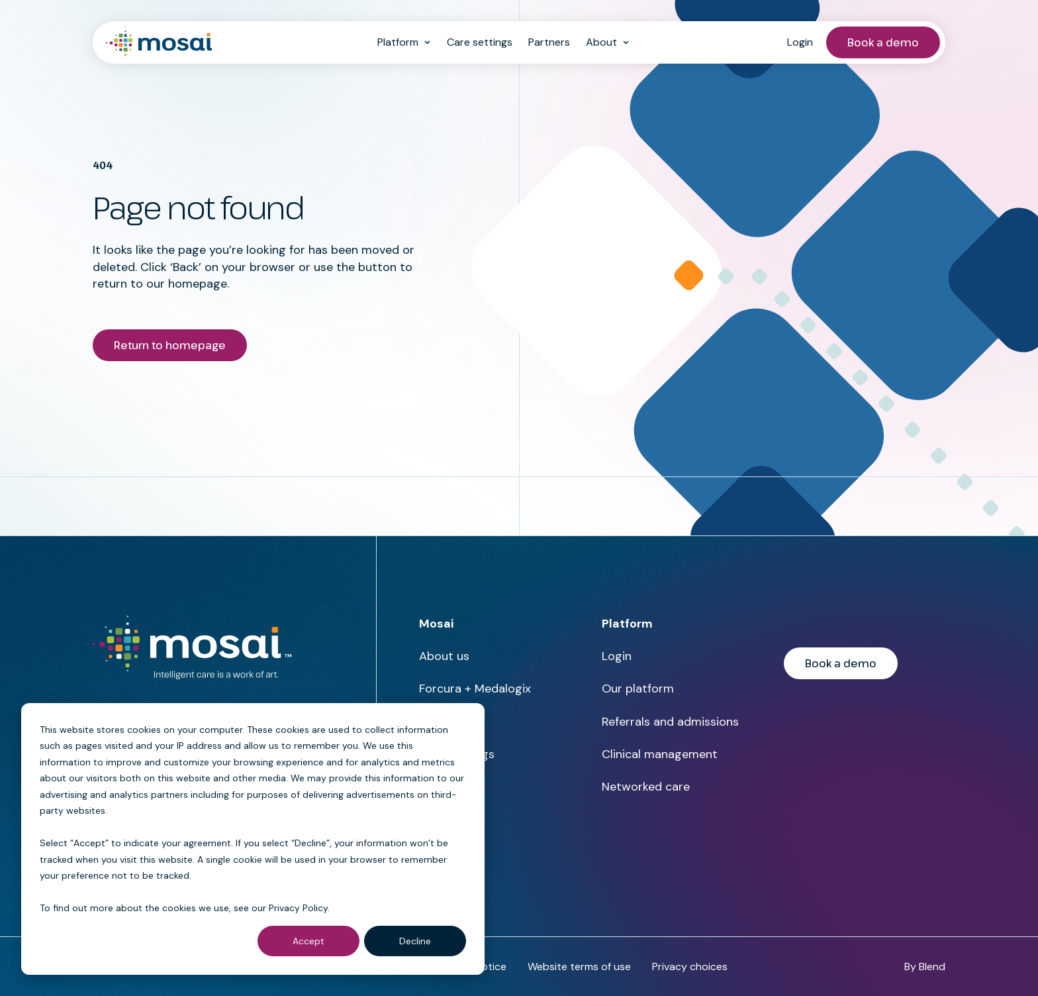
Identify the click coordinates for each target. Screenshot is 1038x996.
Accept (308, 941)
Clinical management (660, 754)
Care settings (479, 42)
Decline (415, 941)
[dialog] (253, 839)
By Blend (924, 966)
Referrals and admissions (670, 722)
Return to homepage (170, 345)
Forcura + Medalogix (475, 688)
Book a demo (883, 42)
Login (800, 42)
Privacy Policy (298, 908)
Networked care (646, 787)
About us (444, 656)
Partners (549, 42)
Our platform (638, 688)
